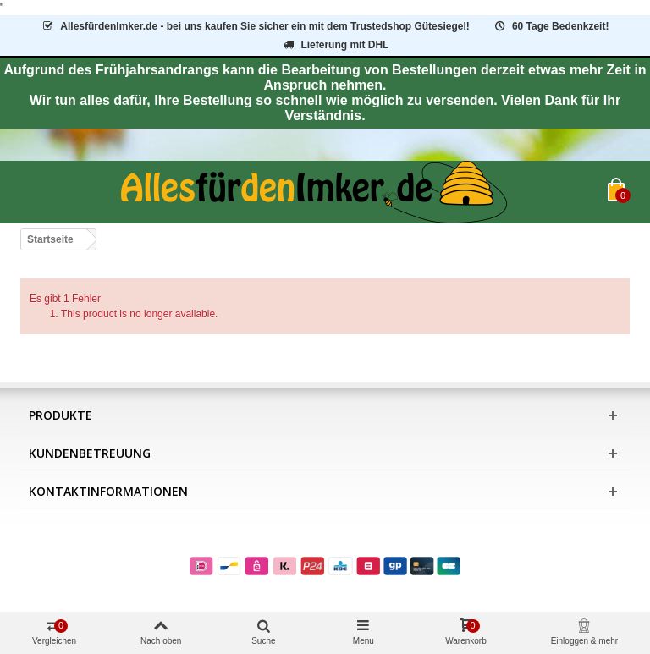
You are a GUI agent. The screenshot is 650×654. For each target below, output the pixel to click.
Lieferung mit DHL (335, 45)
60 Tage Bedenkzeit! (551, 26)
